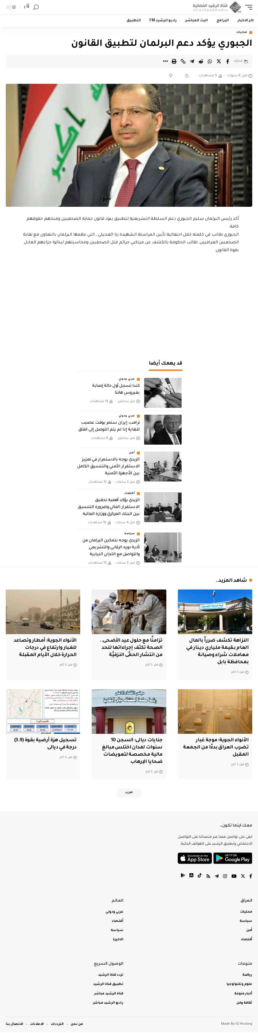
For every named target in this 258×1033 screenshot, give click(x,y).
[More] (165, 61)
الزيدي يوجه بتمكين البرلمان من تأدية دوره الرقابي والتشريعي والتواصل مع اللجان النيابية (111, 548)
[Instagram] (225, 877)
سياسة (129, 534)
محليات (241, 32)
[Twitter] (242, 877)
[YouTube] (233, 877)
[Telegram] (216, 877)
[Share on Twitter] (219, 61)
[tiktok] (199, 877)
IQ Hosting (244, 1025)
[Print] (174, 61)
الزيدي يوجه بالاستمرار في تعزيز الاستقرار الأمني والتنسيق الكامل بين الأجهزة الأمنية (108, 467)
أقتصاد (129, 493)
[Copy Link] (183, 61)
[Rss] (207, 877)
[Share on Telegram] (192, 61)
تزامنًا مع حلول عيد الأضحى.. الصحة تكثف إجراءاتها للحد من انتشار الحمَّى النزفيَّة (130, 648)
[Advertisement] (129, 304)
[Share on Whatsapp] (210, 61)
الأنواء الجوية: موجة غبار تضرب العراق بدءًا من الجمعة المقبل (221, 747)
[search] (36, 7)
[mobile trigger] (247, 7)
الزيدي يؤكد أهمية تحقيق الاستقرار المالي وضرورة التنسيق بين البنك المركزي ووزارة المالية (109, 507)
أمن (132, 453)
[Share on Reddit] (201, 61)
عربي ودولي (127, 379)
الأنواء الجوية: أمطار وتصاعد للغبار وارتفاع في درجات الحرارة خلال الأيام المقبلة (44, 648)
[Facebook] (250, 877)
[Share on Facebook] (228, 61)
